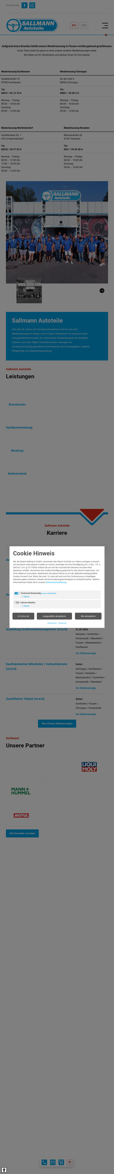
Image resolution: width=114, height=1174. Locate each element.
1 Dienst (24, 596)
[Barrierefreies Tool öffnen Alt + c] (4, 1170)
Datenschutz (52, 623)
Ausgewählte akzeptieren (54, 616)
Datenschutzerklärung (56, 582)
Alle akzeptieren (88, 616)
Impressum (62, 623)
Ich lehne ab (23, 616)
